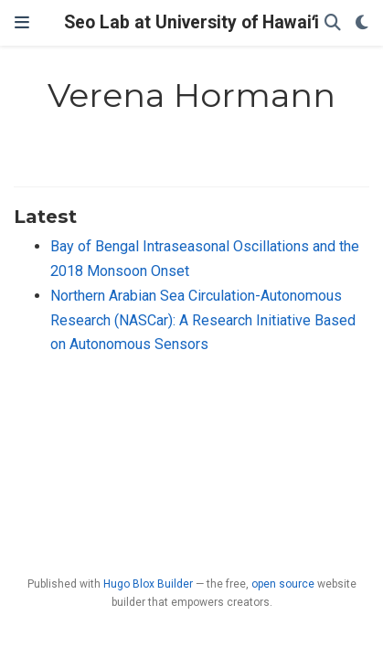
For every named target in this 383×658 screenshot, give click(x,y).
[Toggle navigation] (22, 23)
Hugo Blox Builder (148, 584)
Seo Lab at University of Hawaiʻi (191, 22)
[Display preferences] (362, 23)
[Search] (332, 23)
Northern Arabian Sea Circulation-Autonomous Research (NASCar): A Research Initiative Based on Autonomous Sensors (203, 320)
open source (282, 584)
